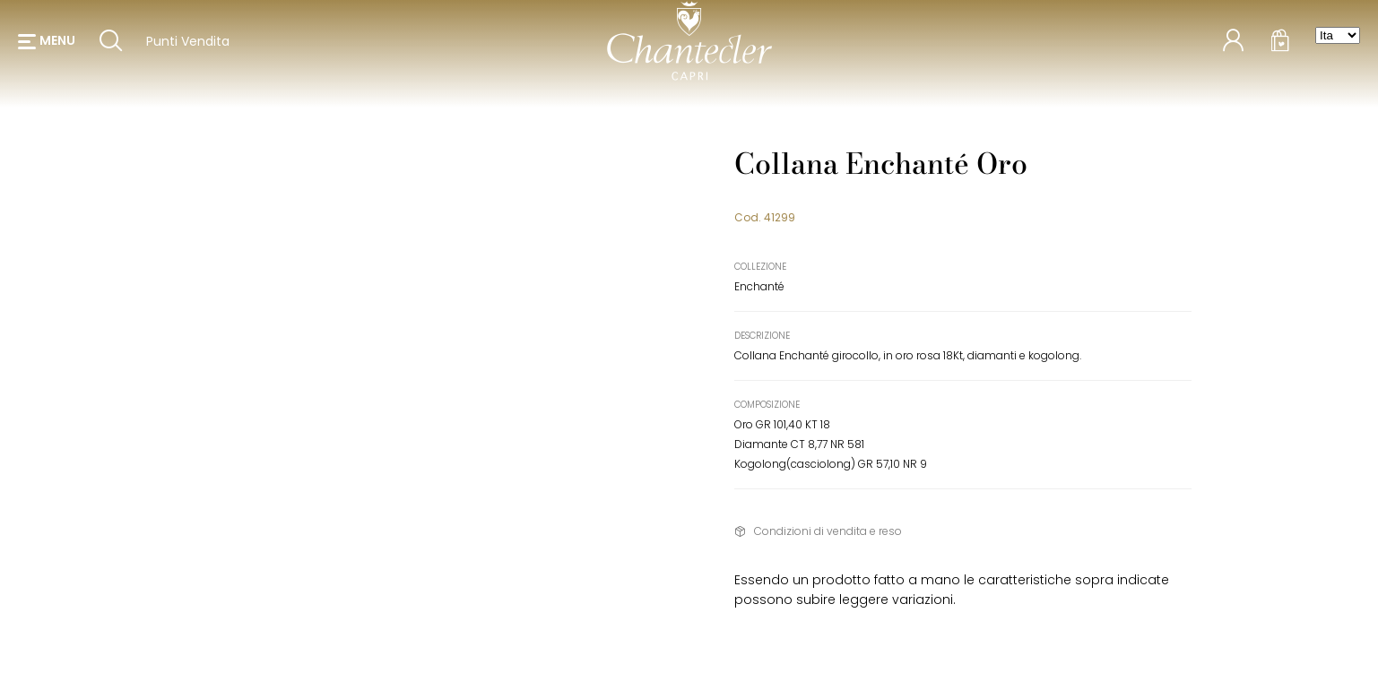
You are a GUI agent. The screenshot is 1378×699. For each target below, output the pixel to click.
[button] (46, 45)
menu (57, 45)
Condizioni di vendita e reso (828, 531)
